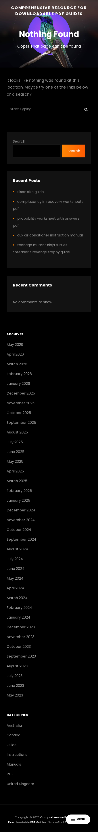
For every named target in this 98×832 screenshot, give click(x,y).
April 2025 (15, 471)
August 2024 (17, 549)
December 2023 (21, 627)
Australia (14, 725)
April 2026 (15, 354)
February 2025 (19, 490)
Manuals (14, 764)
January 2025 (18, 500)
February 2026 (19, 373)
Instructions (17, 754)
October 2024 (19, 529)
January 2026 (18, 383)
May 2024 (15, 578)
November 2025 (21, 403)
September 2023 (21, 656)
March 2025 (17, 481)
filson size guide (30, 191)
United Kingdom (20, 783)
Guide (12, 744)
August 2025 (17, 432)
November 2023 (20, 636)
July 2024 (15, 558)
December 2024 (21, 510)
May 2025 (15, 461)
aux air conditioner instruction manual (50, 235)
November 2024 (21, 519)
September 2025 (21, 422)
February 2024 (19, 607)
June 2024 (16, 568)
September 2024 (21, 539)
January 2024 (18, 617)
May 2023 (15, 695)
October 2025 (19, 412)
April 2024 (15, 588)
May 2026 (15, 344)
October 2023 (19, 646)
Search (19, 141)
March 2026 (17, 364)
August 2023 (17, 666)
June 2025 (15, 451)
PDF (10, 774)
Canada (13, 735)
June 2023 (15, 685)
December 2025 (21, 393)
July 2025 (15, 442)
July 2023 (15, 675)
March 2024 (17, 597)
